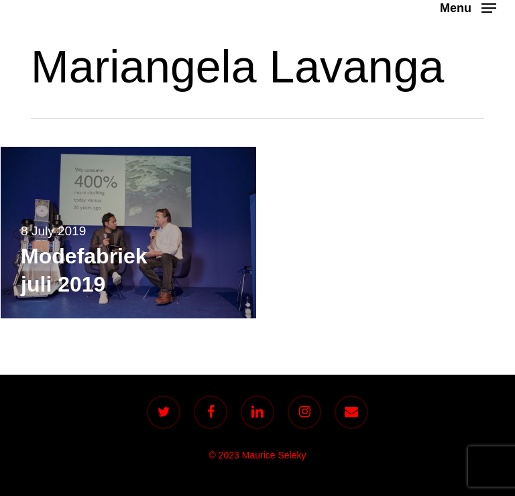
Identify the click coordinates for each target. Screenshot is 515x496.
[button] (468, 7)
